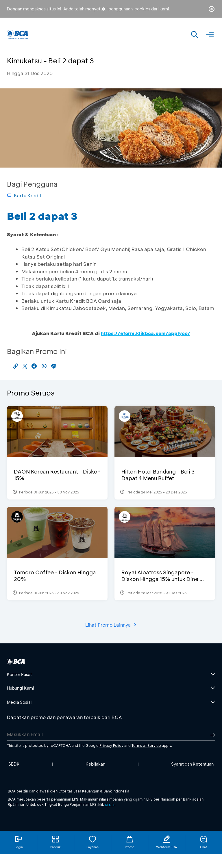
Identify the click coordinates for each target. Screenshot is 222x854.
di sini (109, 804)
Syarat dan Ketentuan (192, 764)
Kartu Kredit (24, 195)
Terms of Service (146, 745)
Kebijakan (95, 764)
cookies (142, 9)
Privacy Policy (111, 745)
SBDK (14, 764)
